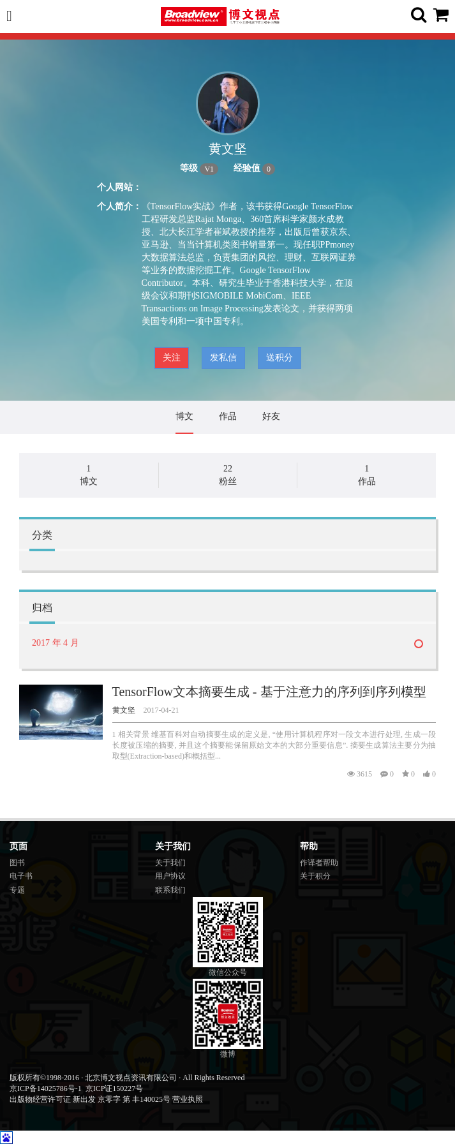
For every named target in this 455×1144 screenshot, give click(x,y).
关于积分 (315, 876)
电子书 (21, 876)
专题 (17, 890)
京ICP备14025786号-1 (46, 1088)
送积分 (279, 357)
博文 (184, 416)
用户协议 (170, 876)
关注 (172, 357)
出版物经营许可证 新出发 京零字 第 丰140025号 (90, 1099)
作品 (228, 416)
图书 (17, 862)
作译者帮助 (319, 862)
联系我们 (170, 890)
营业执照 (187, 1099)
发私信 (223, 357)
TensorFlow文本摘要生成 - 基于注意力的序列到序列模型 (269, 692)
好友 (271, 416)
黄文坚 (123, 710)
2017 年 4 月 (55, 643)
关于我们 (170, 862)
